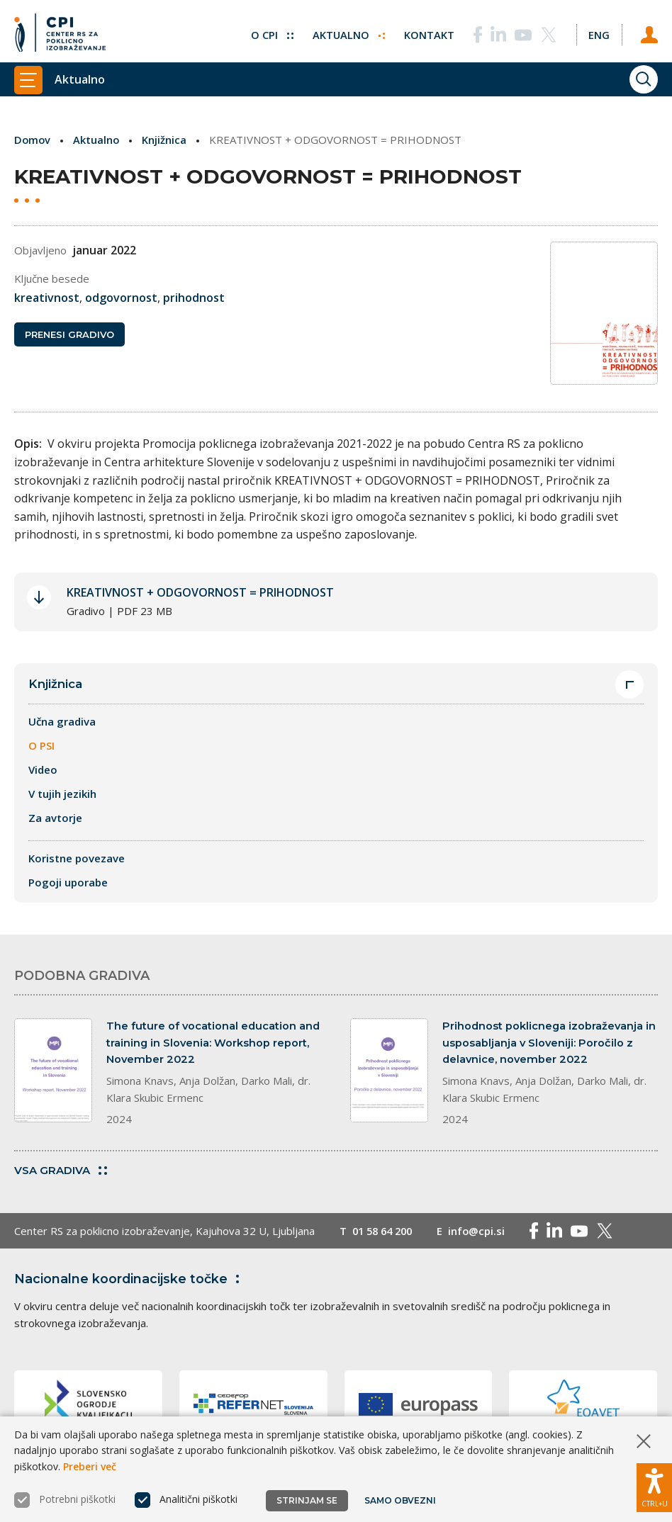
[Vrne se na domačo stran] (60, 32)
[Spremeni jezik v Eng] (598, 32)
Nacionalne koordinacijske (129, 1287)
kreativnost (46, 297)
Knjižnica (166, 140)
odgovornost (121, 297)
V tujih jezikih (62, 800)
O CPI (270, 32)
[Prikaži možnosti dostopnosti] (654, 1486)
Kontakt (428, 32)
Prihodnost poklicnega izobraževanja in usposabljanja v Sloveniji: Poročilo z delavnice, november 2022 (550, 1049)
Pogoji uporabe (68, 888)
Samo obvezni (400, 1500)
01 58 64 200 (385, 1238)
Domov (33, 140)
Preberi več (89, 1466)
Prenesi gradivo (69, 335)
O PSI (41, 752)
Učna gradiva (62, 728)
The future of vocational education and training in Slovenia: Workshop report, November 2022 (214, 1049)
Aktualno (346, 32)
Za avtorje (55, 824)
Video (42, 776)
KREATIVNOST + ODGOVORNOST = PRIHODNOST (200, 598)
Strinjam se (306, 1500)
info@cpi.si (483, 1238)
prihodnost (194, 297)
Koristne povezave (76, 864)
